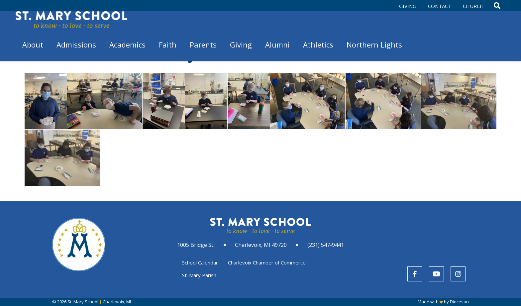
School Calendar (200, 262)
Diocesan (459, 302)
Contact (439, 6)
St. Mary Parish (199, 275)
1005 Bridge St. (195, 245)
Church (473, 6)
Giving (407, 6)
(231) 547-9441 (325, 245)
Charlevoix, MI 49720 (261, 245)
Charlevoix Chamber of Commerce (267, 262)
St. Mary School (82, 302)
